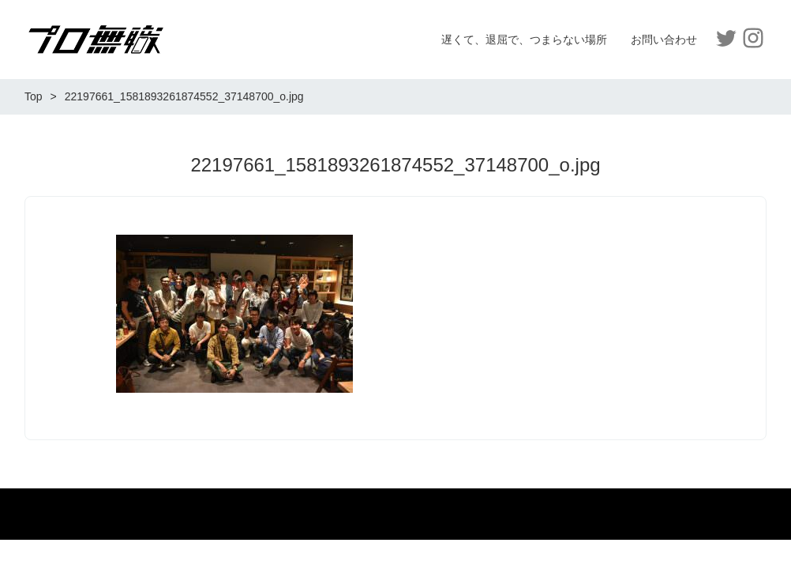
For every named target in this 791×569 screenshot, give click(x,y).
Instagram (753, 38)
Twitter (726, 38)
